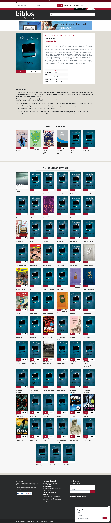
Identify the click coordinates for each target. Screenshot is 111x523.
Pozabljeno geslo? (67, 5)
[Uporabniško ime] (25, 5)
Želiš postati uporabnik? (78, 5)
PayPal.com (19, 489)
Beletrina (33, 521)
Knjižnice (18, 8)
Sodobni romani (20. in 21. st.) (62, 35)
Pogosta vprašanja (34, 8)
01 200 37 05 (48, 485)
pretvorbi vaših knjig (48, 498)
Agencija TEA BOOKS (59, 70)
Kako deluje (41, 8)
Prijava (92, 491)
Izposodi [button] (33, 72)
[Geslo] (45, 5)
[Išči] (72, 14)
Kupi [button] (21, 72)
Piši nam (46, 8)
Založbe (22, 8)
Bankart (26, 489)
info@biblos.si (48, 486)
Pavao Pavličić (50, 41)
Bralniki (27, 8)
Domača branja (72, 35)
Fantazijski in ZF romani (50, 35)
